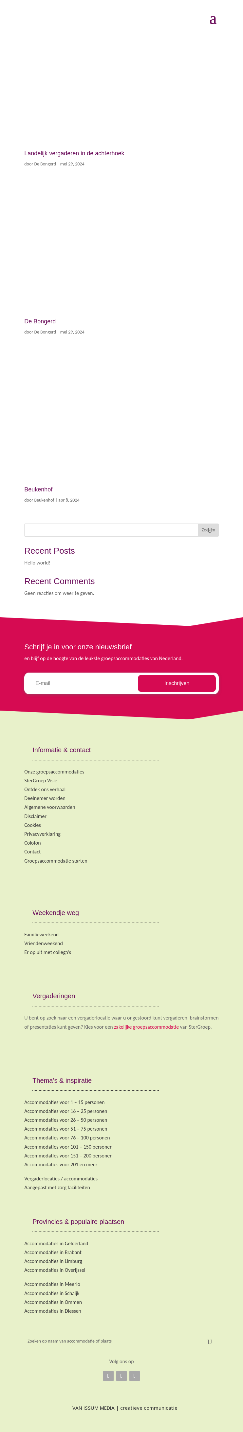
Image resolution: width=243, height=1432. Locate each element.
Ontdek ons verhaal (44, 789)
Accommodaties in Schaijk (51, 1293)
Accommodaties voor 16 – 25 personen (65, 1111)
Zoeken (208, 530)
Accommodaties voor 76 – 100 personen (67, 1138)
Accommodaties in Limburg (53, 1261)
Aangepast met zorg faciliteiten (57, 1187)
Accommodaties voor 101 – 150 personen (68, 1147)
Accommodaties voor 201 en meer (60, 1164)
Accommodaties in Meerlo (52, 1284)
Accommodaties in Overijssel (54, 1270)
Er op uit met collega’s (47, 952)
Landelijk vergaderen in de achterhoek (74, 153)
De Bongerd (45, 164)
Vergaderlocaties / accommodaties (61, 1178)
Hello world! (37, 563)
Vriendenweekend (43, 943)
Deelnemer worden (44, 798)
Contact (32, 852)
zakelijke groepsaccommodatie (146, 1027)
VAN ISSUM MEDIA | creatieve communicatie (122, 1407)
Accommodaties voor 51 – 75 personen (65, 1129)
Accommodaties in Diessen (52, 1311)
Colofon (32, 843)
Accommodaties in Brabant (53, 1252)
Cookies (32, 825)
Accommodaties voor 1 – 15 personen (64, 1102)
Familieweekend (41, 934)
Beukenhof (38, 489)
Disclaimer (35, 816)
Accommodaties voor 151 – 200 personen (68, 1156)
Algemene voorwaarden (49, 807)
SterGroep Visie (40, 780)
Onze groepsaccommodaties (54, 772)
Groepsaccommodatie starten (55, 861)
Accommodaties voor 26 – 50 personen (65, 1120)
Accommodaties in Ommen (53, 1302)
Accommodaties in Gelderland (56, 1243)
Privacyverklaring (42, 834)
